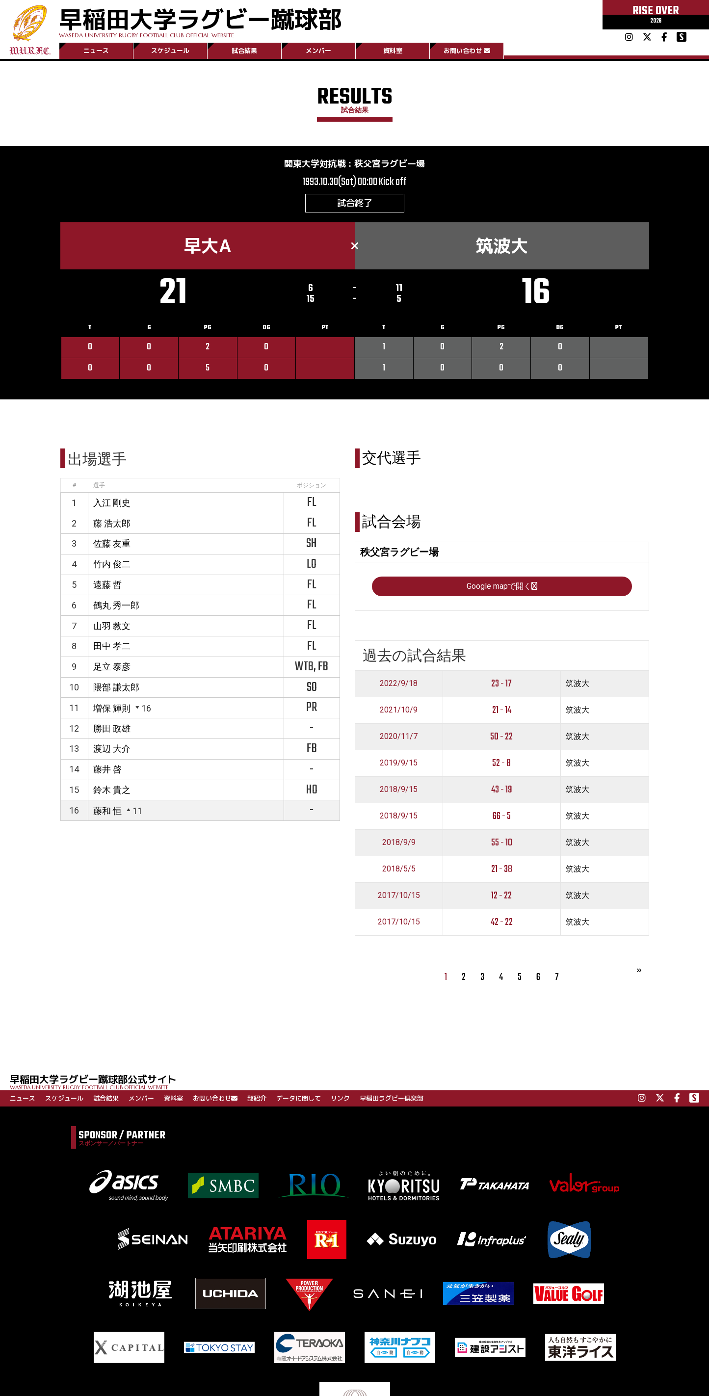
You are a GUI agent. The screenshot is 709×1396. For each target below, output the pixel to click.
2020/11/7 (399, 736)
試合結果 (244, 50)
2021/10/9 (399, 709)
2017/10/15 (399, 895)
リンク (340, 1098)
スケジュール (170, 50)
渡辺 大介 (112, 748)
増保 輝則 (112, 708)
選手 (99, 485)
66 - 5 (502, 816)
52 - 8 (501, 763)
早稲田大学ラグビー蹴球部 (200, 20)
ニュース (96, 50)
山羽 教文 (112, 626)
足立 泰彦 (112, 666)
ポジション (311, 485)
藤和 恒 (107, 811)
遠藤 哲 (107, 584)
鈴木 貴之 (112, 790)
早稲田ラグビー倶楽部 (391, 1098)
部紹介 (256, 1098)
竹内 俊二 (112, 564)
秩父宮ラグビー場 (389, 164)
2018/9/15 (399, 789)
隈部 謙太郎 (116, 687)
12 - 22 (501, 895)
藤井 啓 (107, 769)
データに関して (298, 1098)
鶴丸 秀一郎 (116, 605)
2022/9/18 (399, 683)
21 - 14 (501, 710)
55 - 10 (501, 842)
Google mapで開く (502, 586)
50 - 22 (501, 736)
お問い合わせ (467, 50)
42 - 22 (502, 922)
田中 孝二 (112, 646)
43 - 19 (501, 789)
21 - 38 (501, 869)
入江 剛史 (112, 503)
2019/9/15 (399, 762)
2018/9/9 (399, 842)
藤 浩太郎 (112, 523)
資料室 (392, 50)
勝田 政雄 (112, 728)
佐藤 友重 (112, 543)
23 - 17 (501, 683)
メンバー (318, 50)
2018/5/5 (399, 868)
